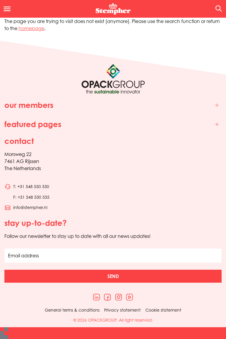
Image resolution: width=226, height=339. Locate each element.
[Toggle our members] (113, 105)
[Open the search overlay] (217, 9)
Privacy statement (122, 309)
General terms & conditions (72, 309)
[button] (113, 276)
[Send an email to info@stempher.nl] (25, 207)
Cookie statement (163, 309)
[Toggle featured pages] (113, 124)
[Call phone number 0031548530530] (26, 186)
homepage (31, 28)
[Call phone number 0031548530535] (26, 197)
